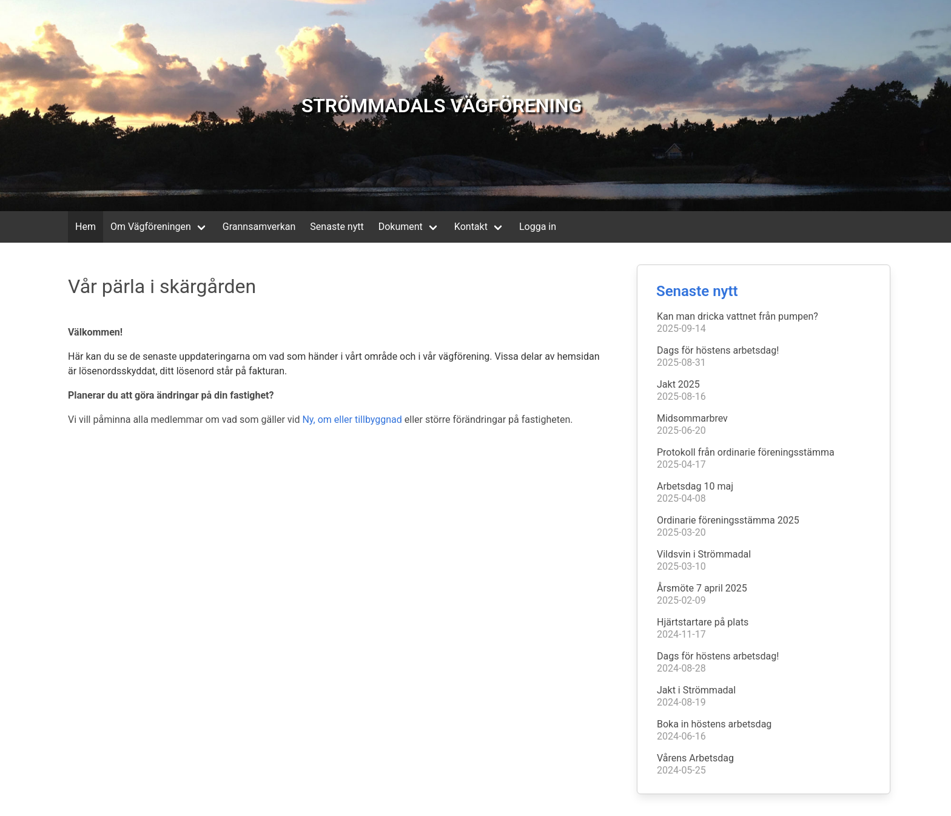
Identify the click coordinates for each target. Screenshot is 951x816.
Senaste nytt (336, 226)
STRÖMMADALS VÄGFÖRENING (441, 105)
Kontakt (471, 226)
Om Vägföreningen (150, 226)
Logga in (537, 226)
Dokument (400, 226)
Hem (85, 226)
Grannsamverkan (259, 226)
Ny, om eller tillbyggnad (352, 419)
